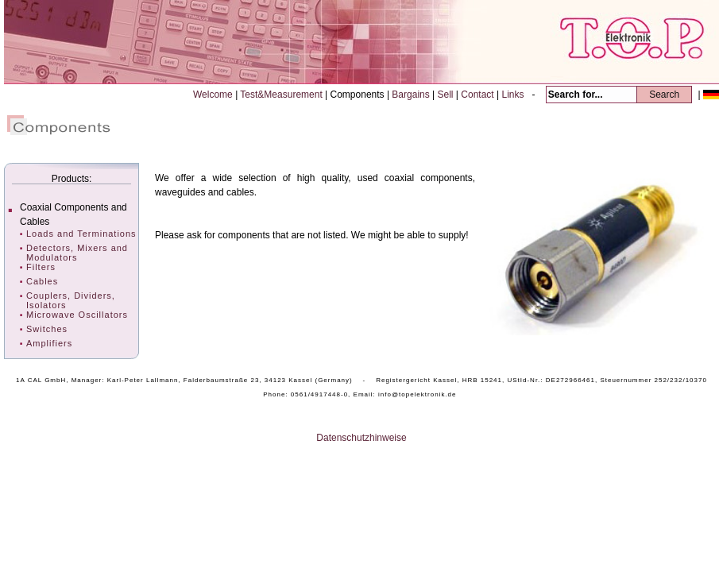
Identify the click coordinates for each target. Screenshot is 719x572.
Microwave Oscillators (77, 314)
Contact (479, 94)
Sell (447, 94)
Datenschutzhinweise (361, 437)
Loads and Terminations (81, 233)
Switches (47, 329)
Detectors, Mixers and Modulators (77, 252)
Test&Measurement (282, 94)
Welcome (214, 94)
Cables (42, 281)
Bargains (412, 94)
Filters (41, 267)
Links (513, 94)
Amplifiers (49, 343)
